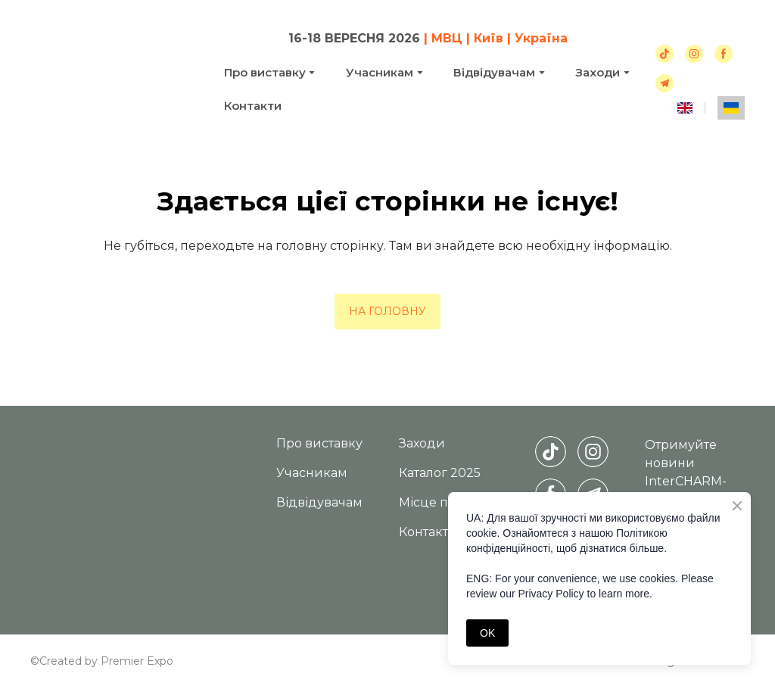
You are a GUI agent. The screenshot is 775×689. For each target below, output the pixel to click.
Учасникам (379, 72)
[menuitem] (685, 108)
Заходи (422, 443)
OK (487, 633)
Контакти (253, 105)
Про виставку (265, 72)
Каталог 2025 (440, 473)
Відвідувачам (494, 72)
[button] (664, 54)
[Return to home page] (115, 70)
